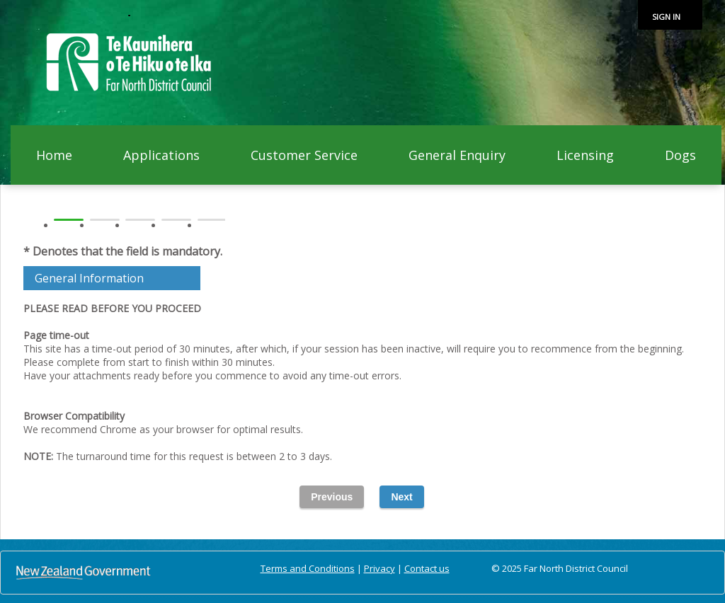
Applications (161, 155)
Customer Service (304, 155)
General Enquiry (457, 155)
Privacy (379, 568)
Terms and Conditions (308, 568)
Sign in (666, 16)
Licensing (585, 155)
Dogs (680, 155)
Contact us (427, 568)
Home (54, 155)
